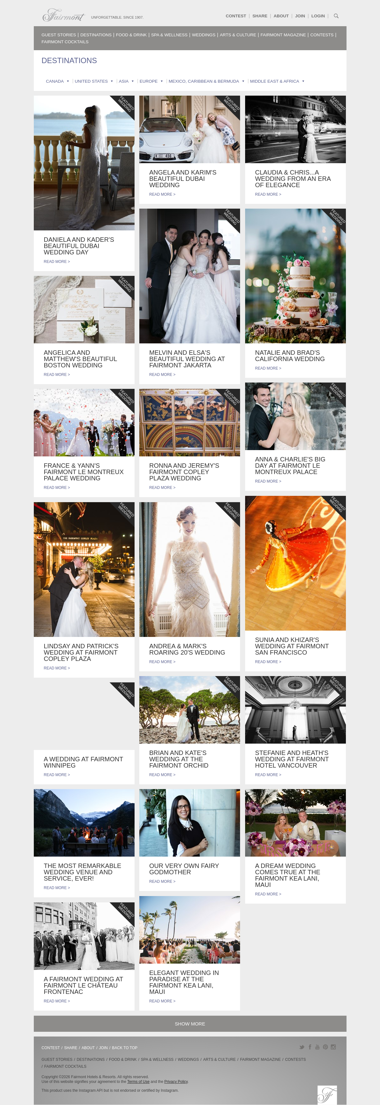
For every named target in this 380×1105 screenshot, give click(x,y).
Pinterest (325, 1046)
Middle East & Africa (274, 81)
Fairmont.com (64, 15)
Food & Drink (131, 35)
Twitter (302, 1046)
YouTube (317, 1046)
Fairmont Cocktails (65, 41)
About (281, 16)
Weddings (203, 35)
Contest (236, 16)
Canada (55, 81)
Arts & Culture (238, 35)
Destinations (96, 35)
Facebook (309, 1046)
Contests (322, 35)
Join (300, 16)
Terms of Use (138, 1081)
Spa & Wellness (169, 35)
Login (318, 16)
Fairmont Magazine (283, 35)
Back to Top (125, 1048)
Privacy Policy (176, 1081)
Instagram (333, 1046)
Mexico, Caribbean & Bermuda (204, 81)
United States (91, 81)
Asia (124, 81)
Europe (149, 81)
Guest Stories (59, 35)
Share (259, 16)
